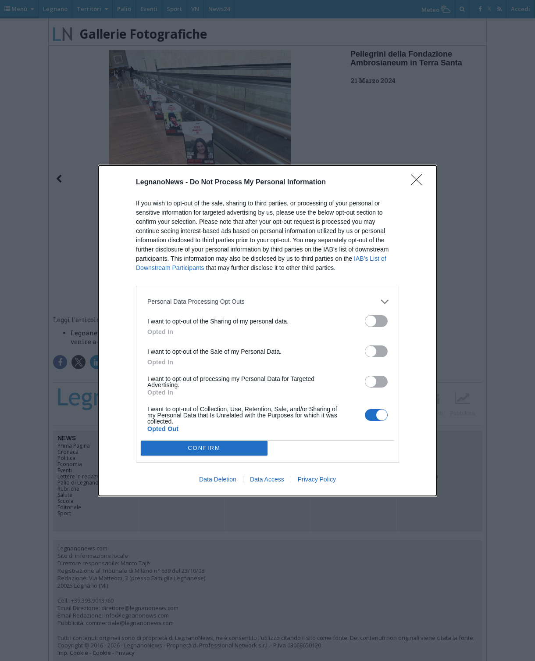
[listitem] (267, 301)
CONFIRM (204, 448)
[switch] (376, 321)
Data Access (267, 479)
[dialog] (267, 330)
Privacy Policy (317, 479)
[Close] (419, 182)
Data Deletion (217, 479)
